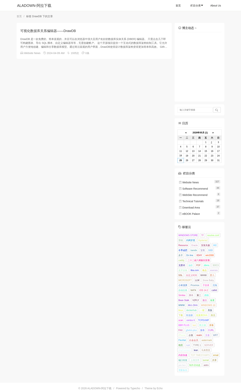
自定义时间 (191, 275)
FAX (180, 330)
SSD (210, 250)
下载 (180, 315)
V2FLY (195, 300)
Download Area (189, 207)
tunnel (206, 360)
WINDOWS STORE (188, 235)
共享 (214, 360)
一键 (202, 310)
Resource (183, 245)
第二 (199, 295)
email (215, 355)
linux (180, 310)
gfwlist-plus (191, 330)
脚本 (191, 295)
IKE (215, 245)
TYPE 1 (197, 345)
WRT (215, 335)
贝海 (215, 285)
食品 (204, 270)
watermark (206, 340)
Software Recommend (193, 188)
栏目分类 (196, 5)
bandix (194, 250)
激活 (204, 300)
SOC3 (216, 265)
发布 (202, 330)
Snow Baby (208, 280)
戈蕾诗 (181, 265)
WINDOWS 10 (208, 305)
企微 (191, 335)
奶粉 (206, 295)
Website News (32, 53)
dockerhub (191, 310)
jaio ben (182, 365)
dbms (206, 265)
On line (189, 255)
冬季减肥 (182, 250)
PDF (198, 265)
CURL (211, 330)
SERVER (208, 345)
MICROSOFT (185, 280)
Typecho (135, 388)
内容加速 (182, 355)
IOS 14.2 (203, 290)
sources (214, 270)
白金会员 (193, 340)
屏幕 (211, 325)
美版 (210, 310)
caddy (181, 260)
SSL (180, 275)
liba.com (195, 270)
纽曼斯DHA (201, 315)
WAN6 (203, 275)
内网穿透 (190, 240)
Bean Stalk (183, 300)
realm (199, 335)
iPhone (181, 335)
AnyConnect (184, 350)
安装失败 (205, 245)
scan (180, 320)
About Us (215, 5)
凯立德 (202, 325)
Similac (182, 295)
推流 (213, 315)
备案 (212, 300)
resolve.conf (213, 235)
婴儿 (212, 275)
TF (202, 235)
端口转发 (182, 360)
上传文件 (195, 360)
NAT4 (193, 290)
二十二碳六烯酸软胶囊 (199, 260)
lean (196, 350)
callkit (214, 290)
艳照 (180, 345)
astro (206, 365)
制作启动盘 (194, 365)
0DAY (199, 255)
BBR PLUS (183, 325)
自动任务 (182, 290)
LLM (197, 280)
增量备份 (182, 370)
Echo (160, 388)
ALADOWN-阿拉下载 (34, 6)
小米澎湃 (182, 285)
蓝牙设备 (182, 270)
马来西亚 (205, 350)
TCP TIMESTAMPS (200, 355)
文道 (207, 335)
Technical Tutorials (191, 201)
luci (194, 325)
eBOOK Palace (189, 213)
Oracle (194, 245)
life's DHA (193, 305)
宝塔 (202, 250)
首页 (178, 5)
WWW (181, 305)
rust (188, 345)
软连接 (189, 315)
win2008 (210, 255)
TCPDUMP (203, 320)
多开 (180, 255)
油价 (190, 265)
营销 (180, 240)
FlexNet (182, 340)
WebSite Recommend (193, 195)
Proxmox (195, 285)
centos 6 (190, 320)
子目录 (206, 285)
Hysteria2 (203, 240)
